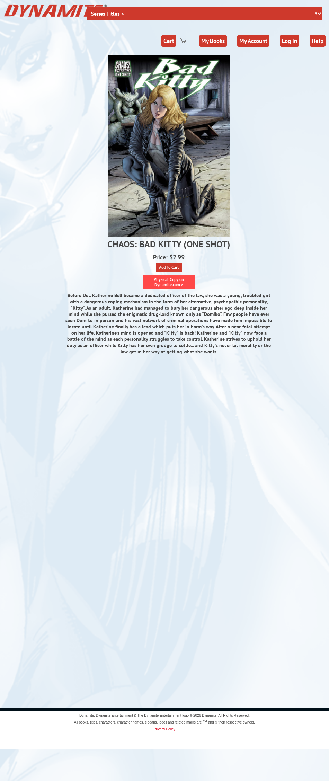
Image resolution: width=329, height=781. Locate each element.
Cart (168, 41)
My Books (213, 41)
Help (317, 41)
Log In (289, 41)
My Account (253, 41)
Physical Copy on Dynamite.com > (169, 282)
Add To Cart (169, 267)
